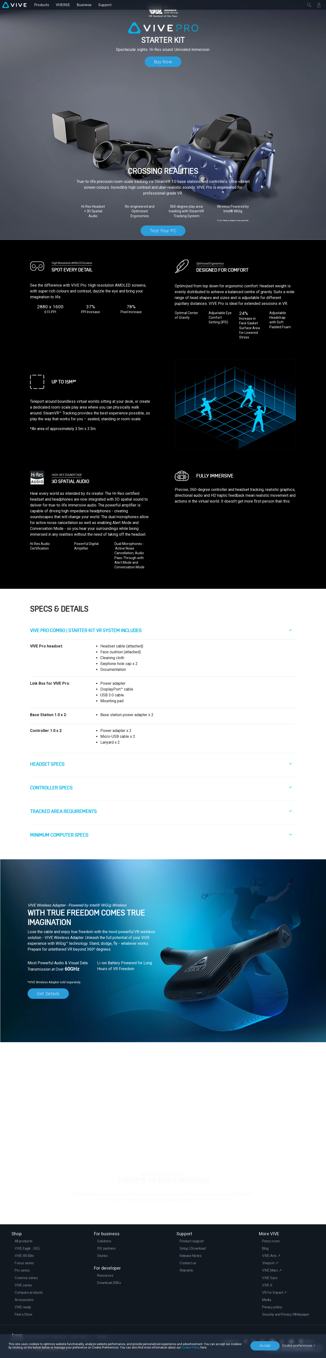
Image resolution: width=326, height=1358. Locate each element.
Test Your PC (163, 230)
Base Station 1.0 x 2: (48, 714)
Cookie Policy (191, 1347)
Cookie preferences (297, 1346)
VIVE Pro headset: (46, 646)
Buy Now (163, 61)
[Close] (309, 5)
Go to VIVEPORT (163, 1209)
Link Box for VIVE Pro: (50, 683)
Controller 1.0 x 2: (46, 730)
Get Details (48, 993)
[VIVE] (14, 5)
